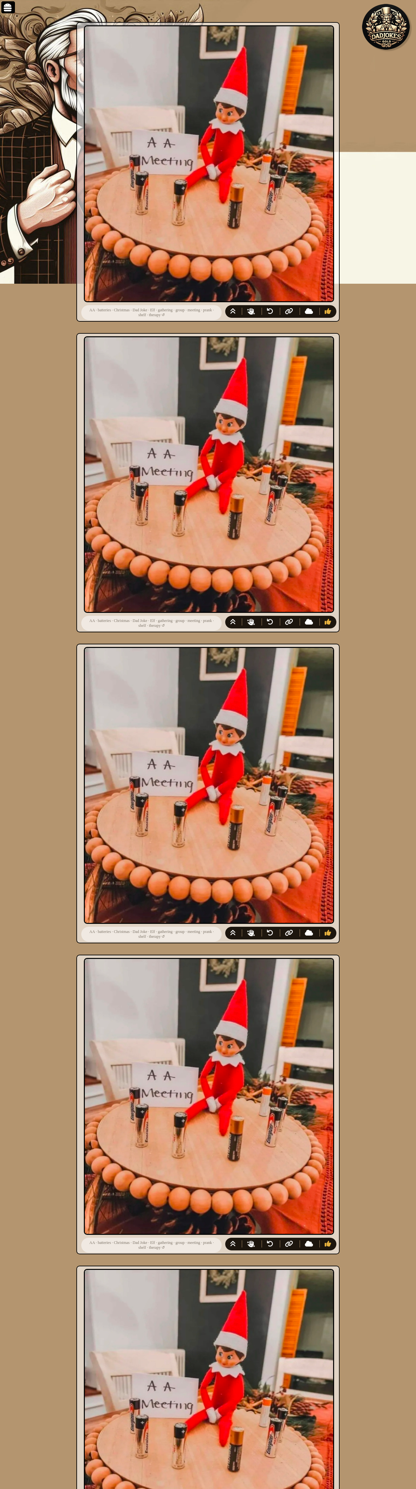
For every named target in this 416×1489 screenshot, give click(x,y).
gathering (165, 310)
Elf (152, 310)
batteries (104, 310)
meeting (194, 310)
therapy (155, 315)
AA (92, 310)
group (180, 310)
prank (207, 310)
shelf (142, 315)
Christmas (122, 310)
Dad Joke (140, 310)
